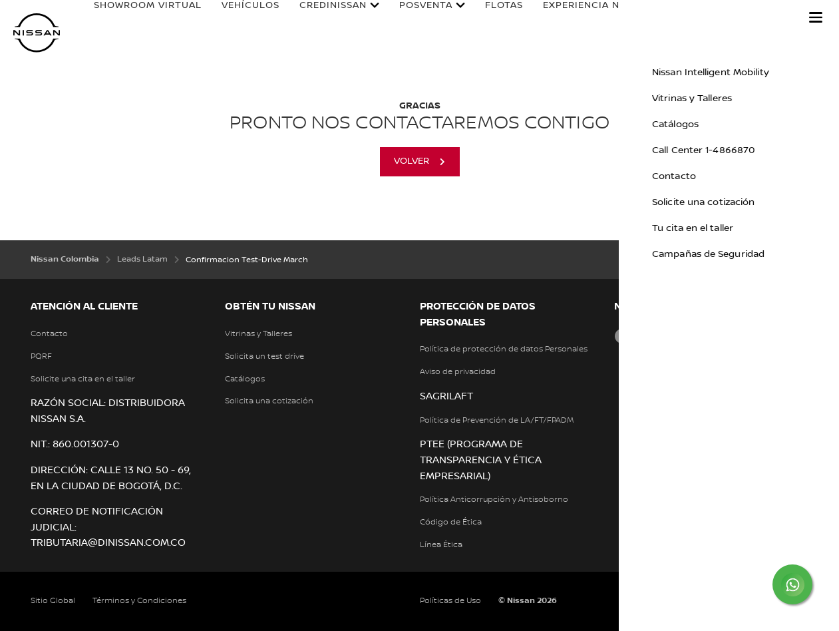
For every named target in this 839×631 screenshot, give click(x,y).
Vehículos (240, 18)
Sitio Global (53, 601)
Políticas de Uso (450, 601)
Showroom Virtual (115, 22)
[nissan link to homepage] (36, 33)
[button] (815, 17)
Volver (411, 161)
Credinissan (323, 22)
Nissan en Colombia (697, 22)
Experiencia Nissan (566, 22)
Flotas (494, 18)
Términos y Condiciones (139, 601)
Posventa (415, 22)
